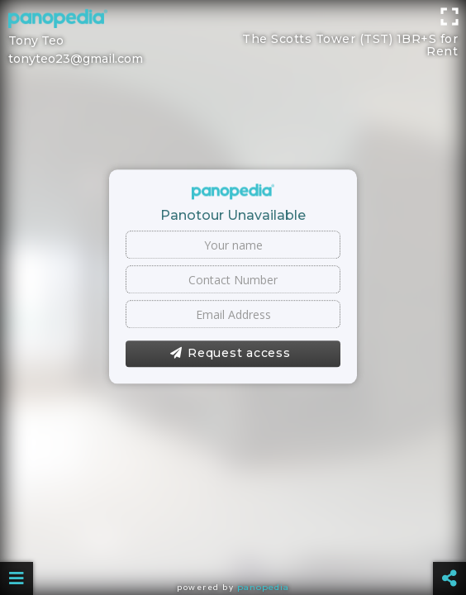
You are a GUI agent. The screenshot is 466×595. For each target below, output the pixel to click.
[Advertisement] (233, 37)
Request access (230, 353)
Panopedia (263, 587)
